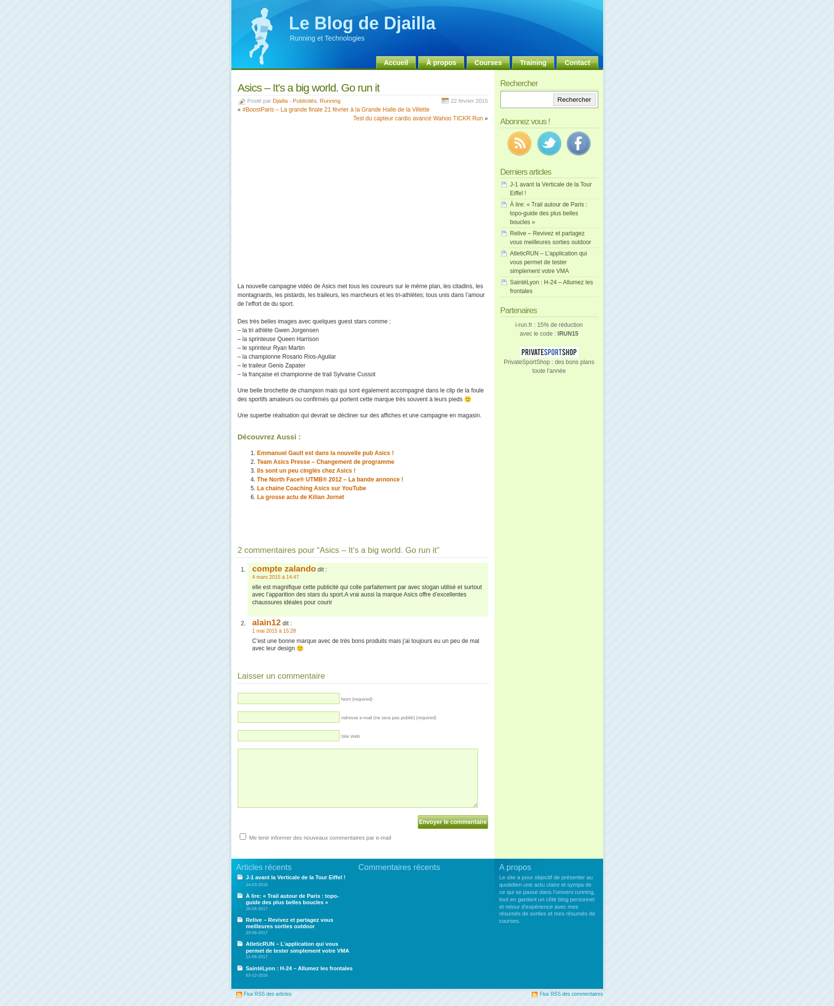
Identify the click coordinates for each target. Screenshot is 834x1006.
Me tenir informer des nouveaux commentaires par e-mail (320, 838)
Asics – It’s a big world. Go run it (309, 87)
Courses (488, 63)
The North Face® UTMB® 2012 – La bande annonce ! (330, 479)
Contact (577, 63)
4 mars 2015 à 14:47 (275, 577)
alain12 (266, 622)
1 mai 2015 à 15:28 (274, 631)
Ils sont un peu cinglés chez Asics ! (306, 470)
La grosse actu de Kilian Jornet (300, 497)
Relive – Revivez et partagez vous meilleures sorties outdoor (290, 923)
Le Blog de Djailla (362, 23)
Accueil (396, 63)
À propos (441, 63)
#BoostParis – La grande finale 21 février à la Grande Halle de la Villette (336, 109)
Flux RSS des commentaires (571, 994)
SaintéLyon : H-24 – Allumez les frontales (299, 968)
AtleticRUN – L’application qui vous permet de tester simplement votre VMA (548, 262)
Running (330, 101)
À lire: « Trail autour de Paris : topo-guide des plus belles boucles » (548, 213)
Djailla (280, 101)
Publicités (305, 101)
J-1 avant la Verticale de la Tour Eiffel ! (296, 877)
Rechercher (574, 99)
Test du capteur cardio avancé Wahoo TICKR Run (418, 118)
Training (533, 63)
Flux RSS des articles (268, 994)
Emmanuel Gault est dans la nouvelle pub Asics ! (325, 453)
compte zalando (284, 568)
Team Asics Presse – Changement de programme (326, 461)
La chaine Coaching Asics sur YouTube (311, 488)
